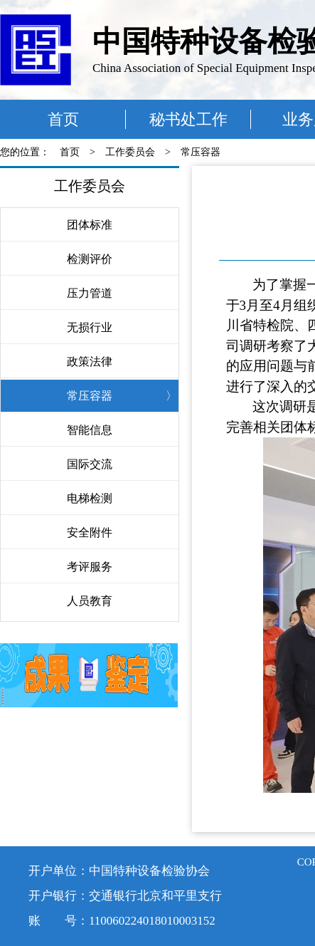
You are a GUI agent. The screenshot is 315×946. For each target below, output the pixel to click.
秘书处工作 (188, 119)
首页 (63, 119)
